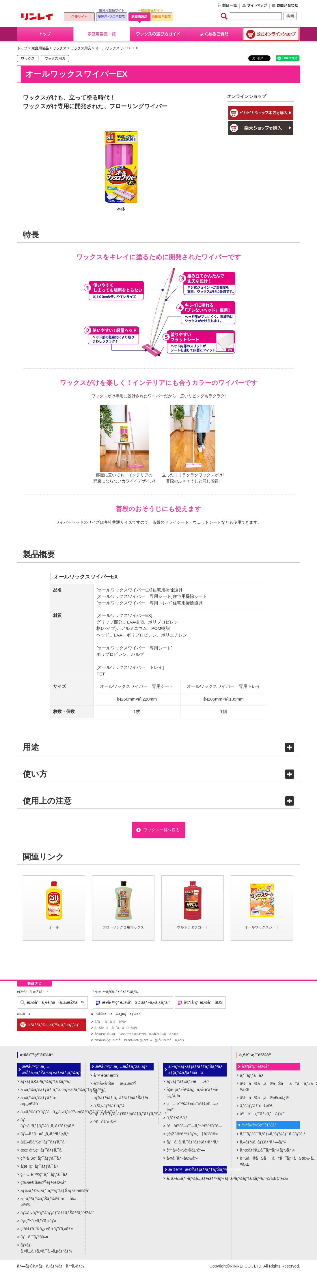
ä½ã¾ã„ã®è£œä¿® (264, 1098)
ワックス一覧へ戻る (161, 830)
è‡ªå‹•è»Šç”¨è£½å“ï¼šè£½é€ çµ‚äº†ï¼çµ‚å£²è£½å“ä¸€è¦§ (139, 1041)
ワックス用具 (80, 48)
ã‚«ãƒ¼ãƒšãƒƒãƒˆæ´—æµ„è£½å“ (41, 1101)
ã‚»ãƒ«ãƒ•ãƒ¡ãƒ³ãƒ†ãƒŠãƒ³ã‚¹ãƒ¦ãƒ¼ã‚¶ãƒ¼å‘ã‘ (195, 1070)
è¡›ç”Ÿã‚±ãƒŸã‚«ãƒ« (38, 1221)
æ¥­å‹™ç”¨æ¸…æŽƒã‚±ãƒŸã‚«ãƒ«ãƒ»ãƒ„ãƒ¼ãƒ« (51, 1070)
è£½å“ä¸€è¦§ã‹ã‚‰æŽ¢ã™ (56, 1003)
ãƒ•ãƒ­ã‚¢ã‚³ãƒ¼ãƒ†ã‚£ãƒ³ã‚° (45, 1082)
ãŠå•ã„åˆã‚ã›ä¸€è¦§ (115, 1029)
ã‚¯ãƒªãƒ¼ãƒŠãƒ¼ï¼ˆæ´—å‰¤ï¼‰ (48, 1202)
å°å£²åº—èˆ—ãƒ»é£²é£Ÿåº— (194, 1126)
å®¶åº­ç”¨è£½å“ (257, 1067)
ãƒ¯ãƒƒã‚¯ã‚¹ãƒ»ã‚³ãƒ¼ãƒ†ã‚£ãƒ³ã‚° (270, 1134)
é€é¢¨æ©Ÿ (105, 1122)
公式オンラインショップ (271, 34)
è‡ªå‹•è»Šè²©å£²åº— (186, 1151)
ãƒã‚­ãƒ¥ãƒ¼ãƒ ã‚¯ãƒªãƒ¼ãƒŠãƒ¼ (121, 1095)
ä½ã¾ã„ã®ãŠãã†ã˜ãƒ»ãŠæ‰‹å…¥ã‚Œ (270, 1087)
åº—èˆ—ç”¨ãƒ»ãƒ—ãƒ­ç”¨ (262, 1114)
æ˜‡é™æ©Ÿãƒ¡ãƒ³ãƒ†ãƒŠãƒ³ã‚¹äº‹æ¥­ (197, 1170)
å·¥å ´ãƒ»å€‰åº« (182, 1159)
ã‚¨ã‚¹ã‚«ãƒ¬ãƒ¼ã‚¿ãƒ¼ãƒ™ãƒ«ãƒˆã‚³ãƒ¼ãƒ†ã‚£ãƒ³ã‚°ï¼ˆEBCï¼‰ (197, 1179)
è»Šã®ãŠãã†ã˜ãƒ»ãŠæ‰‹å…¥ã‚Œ (270, 1162)
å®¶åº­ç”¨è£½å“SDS (203, 1003)
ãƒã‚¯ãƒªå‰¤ (34, 1237)
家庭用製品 (40, 48)
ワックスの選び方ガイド (158, 34)
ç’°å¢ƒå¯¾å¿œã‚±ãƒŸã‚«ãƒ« (46, 1229)
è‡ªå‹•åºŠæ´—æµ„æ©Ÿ (115, 1084)
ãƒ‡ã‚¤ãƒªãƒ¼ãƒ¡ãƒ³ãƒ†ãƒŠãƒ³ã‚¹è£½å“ (50, 1213)
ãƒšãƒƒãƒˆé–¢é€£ (256, 1106)
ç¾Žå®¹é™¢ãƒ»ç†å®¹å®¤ (192, 1134)
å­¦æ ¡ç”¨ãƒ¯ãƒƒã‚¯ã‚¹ (39, 1167)
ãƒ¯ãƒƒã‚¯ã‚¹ (251, 1076)
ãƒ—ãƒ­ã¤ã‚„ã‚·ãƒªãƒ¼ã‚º (44, 1134)
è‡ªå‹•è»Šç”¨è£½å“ (260, 1126)
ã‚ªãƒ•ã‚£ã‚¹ (177, 1118)
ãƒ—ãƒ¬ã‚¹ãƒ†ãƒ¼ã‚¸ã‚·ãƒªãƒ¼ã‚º (47, 1123)
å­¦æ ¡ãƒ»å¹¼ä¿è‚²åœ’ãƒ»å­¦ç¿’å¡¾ (193, 1093)
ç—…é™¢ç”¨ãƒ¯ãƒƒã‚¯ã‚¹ (43, 1175)
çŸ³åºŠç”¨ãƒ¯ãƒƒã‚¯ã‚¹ (40, 1159)
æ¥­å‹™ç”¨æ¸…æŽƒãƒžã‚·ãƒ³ (121, 1067)
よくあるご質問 (214, 34)
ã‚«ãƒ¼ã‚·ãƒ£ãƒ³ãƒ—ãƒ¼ (263, 1143)
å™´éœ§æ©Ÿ (106, 1076)
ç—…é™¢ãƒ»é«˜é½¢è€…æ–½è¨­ (193, 1107)
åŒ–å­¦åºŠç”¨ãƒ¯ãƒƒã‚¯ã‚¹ (43, 1143)
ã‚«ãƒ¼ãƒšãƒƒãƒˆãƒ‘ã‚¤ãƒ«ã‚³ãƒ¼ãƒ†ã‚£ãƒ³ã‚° (50, 1090)
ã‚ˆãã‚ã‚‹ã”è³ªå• (111, 1023)
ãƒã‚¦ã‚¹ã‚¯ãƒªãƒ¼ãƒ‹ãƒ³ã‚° (193, 1143)
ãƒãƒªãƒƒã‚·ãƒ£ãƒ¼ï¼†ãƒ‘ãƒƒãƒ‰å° (124, 1114)
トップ (45, 34)
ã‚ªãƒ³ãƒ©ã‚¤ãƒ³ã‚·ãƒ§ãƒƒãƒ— (55, 1025)
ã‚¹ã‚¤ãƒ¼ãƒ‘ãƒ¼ (109, 1106)
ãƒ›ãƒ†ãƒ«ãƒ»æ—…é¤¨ (188, 1082)
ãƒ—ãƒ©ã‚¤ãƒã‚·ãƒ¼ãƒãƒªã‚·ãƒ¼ (50, 1267)
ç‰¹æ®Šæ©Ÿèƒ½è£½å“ (44, 1183)
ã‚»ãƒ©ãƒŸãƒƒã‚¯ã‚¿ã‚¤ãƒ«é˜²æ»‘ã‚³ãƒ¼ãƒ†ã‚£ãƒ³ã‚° (50, 1112)
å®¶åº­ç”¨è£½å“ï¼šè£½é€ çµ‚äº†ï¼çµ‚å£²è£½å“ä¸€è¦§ (136, 1035)
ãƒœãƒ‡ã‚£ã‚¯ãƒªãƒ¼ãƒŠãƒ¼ (267, 1151)
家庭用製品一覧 (102, 34)
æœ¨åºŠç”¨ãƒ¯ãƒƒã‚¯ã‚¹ (42, 1151)
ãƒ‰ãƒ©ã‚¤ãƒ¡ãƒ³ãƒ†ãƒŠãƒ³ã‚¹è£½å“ (50, 1191)
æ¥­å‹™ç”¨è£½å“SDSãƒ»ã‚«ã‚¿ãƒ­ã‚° (136, 1003)
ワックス (59, 48)
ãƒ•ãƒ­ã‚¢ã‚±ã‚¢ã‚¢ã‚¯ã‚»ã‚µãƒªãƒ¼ (46, 1249)
